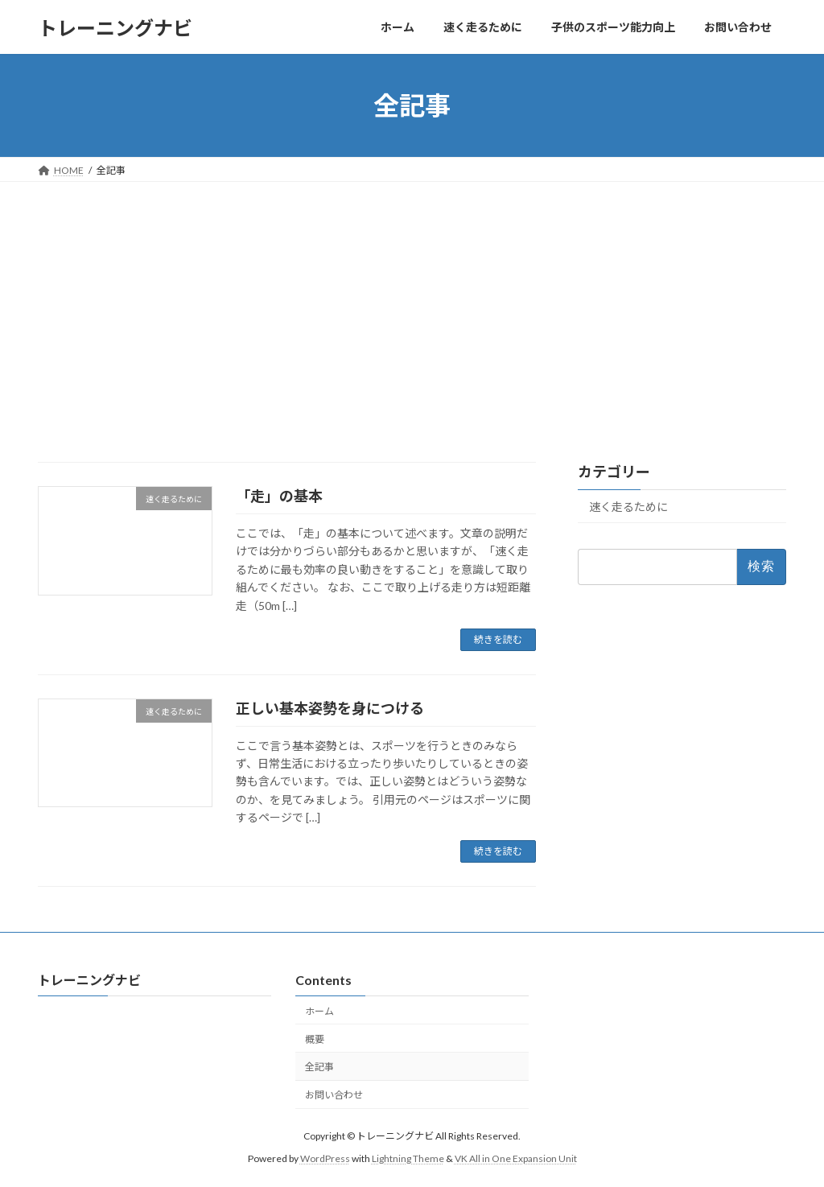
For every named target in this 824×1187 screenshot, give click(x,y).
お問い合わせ (334, 1095)
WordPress (325, 1158)
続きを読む (498, 639)
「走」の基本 (279, 496)
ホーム (319, 1011)
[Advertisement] (412, 302)
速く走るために (628, 506)
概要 (314, 1039)
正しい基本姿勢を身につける (330, 708)
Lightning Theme (408, 1158)
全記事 (319, 1067)
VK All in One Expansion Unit (516, 1158)
